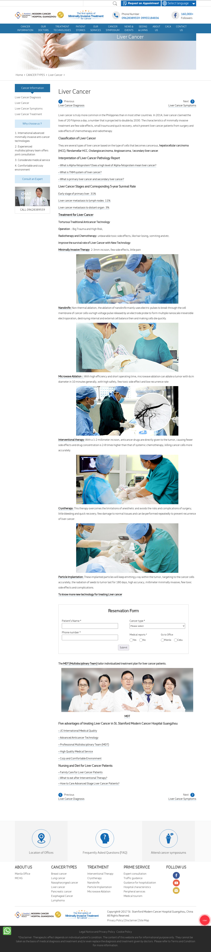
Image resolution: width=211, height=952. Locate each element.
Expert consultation (135, 873)
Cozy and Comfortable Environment (81, 758)
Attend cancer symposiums (168, 853)
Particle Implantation (99, 887)
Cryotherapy (94, 878)
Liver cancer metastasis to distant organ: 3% (83, 207)
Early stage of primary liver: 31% (77, 193)
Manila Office (22, 873)
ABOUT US (23, 867)
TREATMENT (98, 867)
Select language (177, 3)
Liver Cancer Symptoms (29, 108)
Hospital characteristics (137, 887)
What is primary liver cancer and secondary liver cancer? (91, 179)
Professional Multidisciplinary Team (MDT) (84, 744)
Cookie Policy (124, 932)
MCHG (19, 878)
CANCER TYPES (64, 867)
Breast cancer (59, 873)
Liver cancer (58, 887)
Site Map (144, 920)
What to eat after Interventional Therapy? (82, 778)
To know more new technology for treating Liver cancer (90, 594)
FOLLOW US (176, 867)
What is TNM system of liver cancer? (80, 172)
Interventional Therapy (100, 873)
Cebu (178, 640)
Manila (166, 640)
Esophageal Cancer (62, 896)
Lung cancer (58, 878)
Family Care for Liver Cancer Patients (80, 772)
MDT (127, 716)
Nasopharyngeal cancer (64, 882)
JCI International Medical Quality (78, 730)
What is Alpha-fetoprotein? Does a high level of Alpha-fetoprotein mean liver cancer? (107, 165)
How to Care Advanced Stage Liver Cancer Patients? (88, 783)
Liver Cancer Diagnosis (28, 97)
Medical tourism (133, 896)
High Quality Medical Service (76, 751)
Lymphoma (58, 900)
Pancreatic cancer (61, 891)
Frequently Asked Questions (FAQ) (105, 853)
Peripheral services (134, 891)
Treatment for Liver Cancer (75, 215)
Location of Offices (41, 853)
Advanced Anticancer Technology (79, 737)
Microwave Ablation (98, 891)
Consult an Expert (32, 179)
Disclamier (131, 920)
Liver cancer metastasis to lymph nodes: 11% (84, 200)
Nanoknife (93, 882)
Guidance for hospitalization (140, 882)
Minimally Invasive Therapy (74, 250)
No (142, 640)
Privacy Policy (115, 920)
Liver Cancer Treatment (28, 114)
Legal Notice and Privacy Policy (97, 932)
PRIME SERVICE (137, 867)
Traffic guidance (133, 878)
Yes (133, 640)
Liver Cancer (22, 103)
